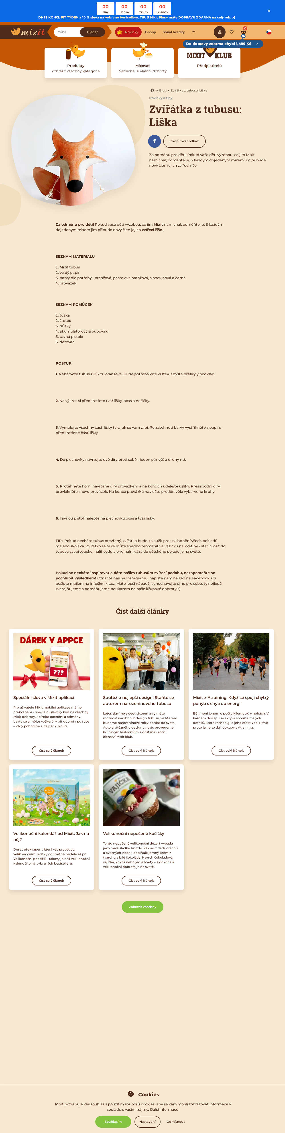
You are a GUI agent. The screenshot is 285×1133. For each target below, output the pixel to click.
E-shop (150, 32)
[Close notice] (269, 11)
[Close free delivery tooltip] (257, 44)
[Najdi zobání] (67, 32)
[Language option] (269, 32)
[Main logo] (31, 32)
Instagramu (137, 578)
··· (193, 31)
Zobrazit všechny (142, 907)
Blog (163, 90)
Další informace (164, 1109)
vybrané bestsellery (121, 17)
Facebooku (202, 578)
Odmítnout (176, 1122)
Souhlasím (113, 1122)
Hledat (92, 32)
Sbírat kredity (174, 32)
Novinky (127, 32)
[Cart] (244, 32)
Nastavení (147, 1122)
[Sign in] (220, 32)
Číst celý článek (51, 751)
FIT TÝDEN (69, 17)
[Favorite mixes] (232, 32)
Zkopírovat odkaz (184, 141)
